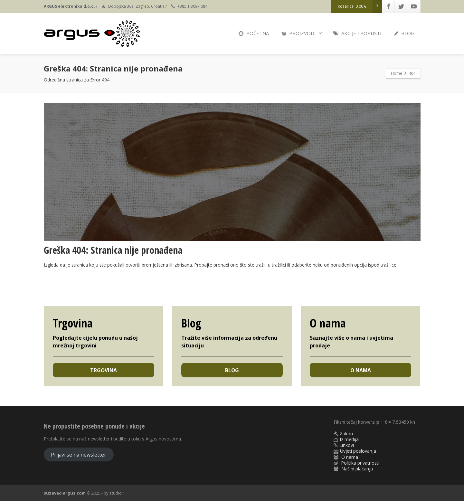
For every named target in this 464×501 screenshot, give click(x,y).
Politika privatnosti (360, 463)
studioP (116, 493)
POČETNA (254, 33)
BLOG (404, 33)
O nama (349, 457)
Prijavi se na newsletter (78, 454)
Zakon (346, 433)
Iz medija (349, 439)
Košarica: (360, 6)
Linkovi (346, 445)
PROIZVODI (301, 33)
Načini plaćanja (357, 469)
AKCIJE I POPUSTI (357, 33)
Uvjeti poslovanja (358, 451)
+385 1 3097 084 (192, 6)
